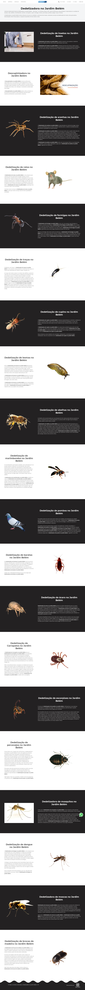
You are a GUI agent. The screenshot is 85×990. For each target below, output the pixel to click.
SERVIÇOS (16, 1)
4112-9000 (75, 1)
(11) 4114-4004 (62, 1)
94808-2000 (81, 1)
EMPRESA (10, 1)
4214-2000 (69, 1)
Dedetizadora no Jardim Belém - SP (31, 984)
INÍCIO (4, 1)
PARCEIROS (23, 1)
